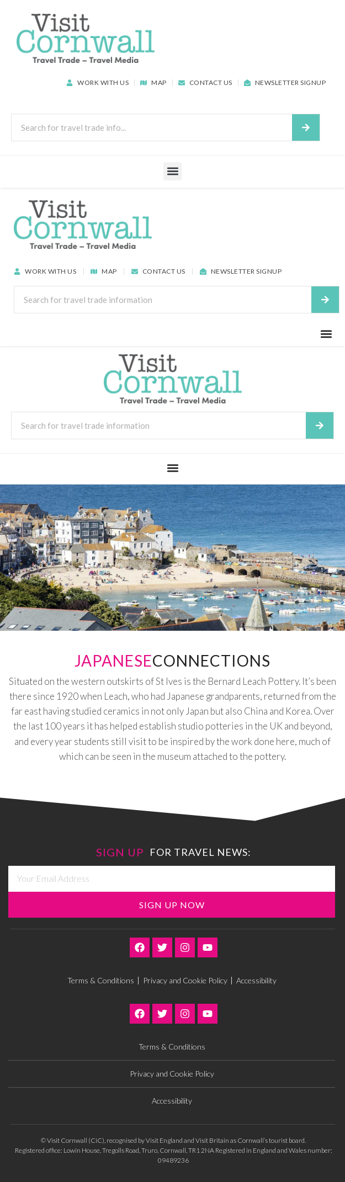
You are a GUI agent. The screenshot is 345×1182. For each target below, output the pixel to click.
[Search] (306, 127)
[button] (172, 171)
